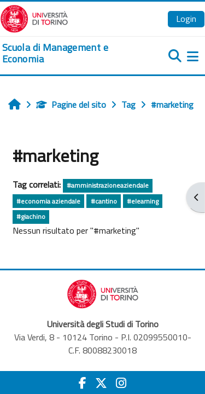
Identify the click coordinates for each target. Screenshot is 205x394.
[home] (68, 53)
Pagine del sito (71, 104)
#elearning (143, 201)
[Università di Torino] (34, 17)
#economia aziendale (48, 201)
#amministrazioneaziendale (108, 185)
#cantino (104, 201)
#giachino (30, 216)
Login (186, 18)
